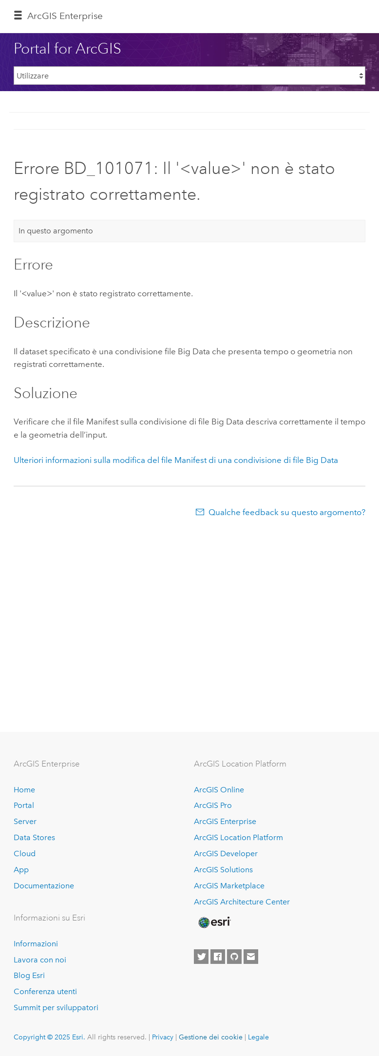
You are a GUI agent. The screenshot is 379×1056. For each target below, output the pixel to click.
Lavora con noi (40, 959)
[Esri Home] (214, 922)
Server (25, 821)
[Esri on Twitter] (201, 956)
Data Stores (34, 837)
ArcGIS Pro (213, 805)
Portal (24, 805)
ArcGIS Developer (226, 853)
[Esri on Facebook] (217, 956)
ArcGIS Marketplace (229, 885)
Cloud (25, 853)
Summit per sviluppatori (56, 1007)
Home (24, 789)
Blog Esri (29, 975)
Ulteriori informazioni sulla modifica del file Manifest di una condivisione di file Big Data (176, 460)
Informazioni (36, 943)
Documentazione (44, 885)
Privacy (162, 1037)
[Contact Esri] (251, 956)
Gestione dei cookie (211, 1037)
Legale (258, 1037)
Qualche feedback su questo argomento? (286, 512)
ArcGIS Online (219, 789)
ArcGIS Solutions (223, 869)
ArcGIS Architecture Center (242, 901)
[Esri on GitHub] (234, 956)
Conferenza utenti (45, 991)
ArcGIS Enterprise (65, 15)
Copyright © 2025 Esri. (49, 1037)
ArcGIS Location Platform (238, 837)
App (21, 869)
